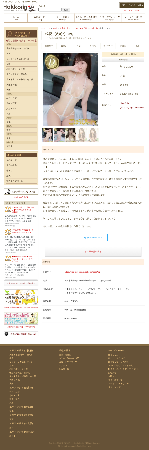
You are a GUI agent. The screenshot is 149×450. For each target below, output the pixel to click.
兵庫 (8, 114)
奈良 (8, 138)
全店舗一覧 (64, 369)
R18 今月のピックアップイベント (123, 369)
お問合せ (112, 376)
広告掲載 (112, 373)
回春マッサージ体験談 (118, 362)
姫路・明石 (11, 108)
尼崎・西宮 (11, 103)
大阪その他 (11, 85)
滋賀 (8, 130)
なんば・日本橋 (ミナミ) (17, 59)
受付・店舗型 (65, 354)
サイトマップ (114, 387)
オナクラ (63, 365)
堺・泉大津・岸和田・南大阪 (19, 79)
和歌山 (9, 146)
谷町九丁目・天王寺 (15, 69)
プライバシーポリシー (118, 383)
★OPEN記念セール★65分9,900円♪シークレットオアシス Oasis (23, 259)
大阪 (8, 90)
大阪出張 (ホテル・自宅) (17, 48)
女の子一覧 (11, 160)
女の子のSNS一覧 (14, 181)
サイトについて (115, 380)
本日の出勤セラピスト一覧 (120, 365)
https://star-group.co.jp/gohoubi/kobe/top (82, 272)
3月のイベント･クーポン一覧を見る (21, 283)
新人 (8, 176)
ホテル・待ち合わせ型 (69, 358)
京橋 (8, 64)
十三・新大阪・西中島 (16, 74)
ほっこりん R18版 (116, 358)
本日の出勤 (11, 165)
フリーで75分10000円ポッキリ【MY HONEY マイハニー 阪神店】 (23, 209)
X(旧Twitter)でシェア (93, 237)
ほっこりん (113, 354)
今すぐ (9, 170)
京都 (8, 122)
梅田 (8, 53)
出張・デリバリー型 (68, 362)
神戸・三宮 (11, 98)
